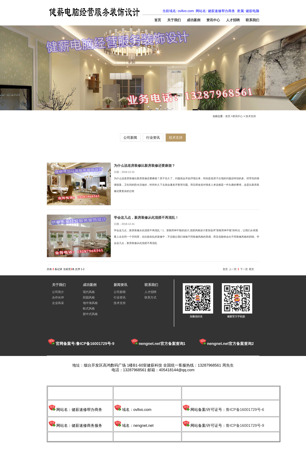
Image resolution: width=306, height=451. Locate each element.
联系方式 (150, 297)
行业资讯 (153, 137)
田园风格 (89, 297)
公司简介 (58, 292)
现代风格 (89, 292)
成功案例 (193, 20)
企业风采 (58, 303)
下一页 (244, 269)
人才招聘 (233, 20)
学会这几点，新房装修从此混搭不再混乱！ (146, 217)
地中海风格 (90, 303)
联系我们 (252, 20)
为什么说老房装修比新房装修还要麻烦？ (144, 165)
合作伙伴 (58, 297)
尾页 (251, 269)
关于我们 (174, 20)
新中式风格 (90, 314)
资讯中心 (213, 20)
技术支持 (251, 116)
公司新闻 (130, 137)
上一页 (233, 269)
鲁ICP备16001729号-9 (245, 425)
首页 (157, 20)
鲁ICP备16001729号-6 (245, 410)
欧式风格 (89, 308)
